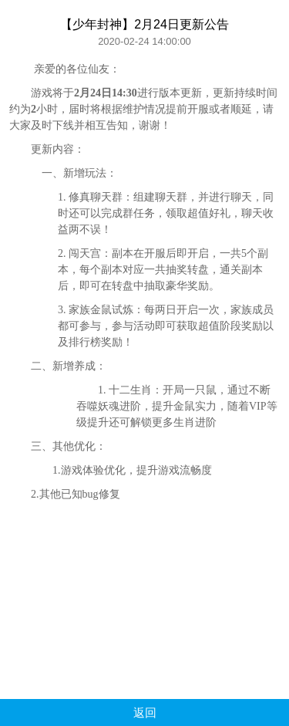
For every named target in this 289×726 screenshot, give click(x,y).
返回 (144, 712)
